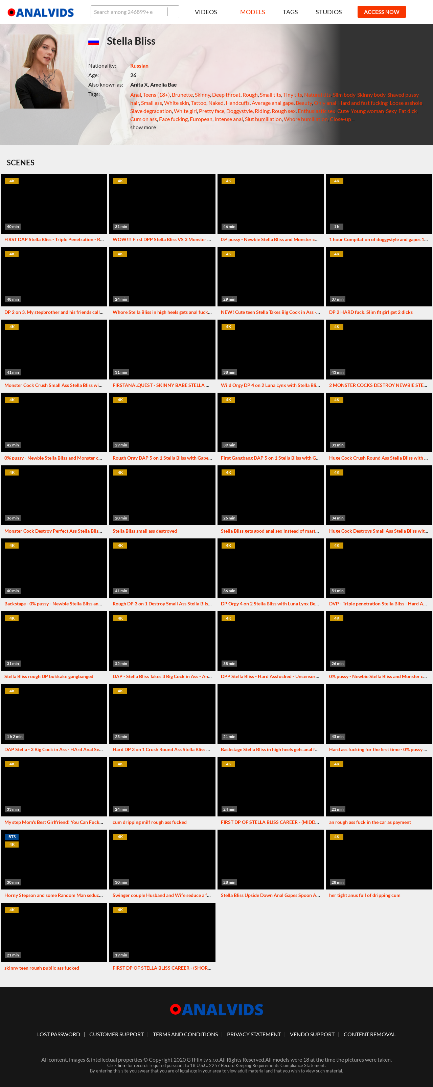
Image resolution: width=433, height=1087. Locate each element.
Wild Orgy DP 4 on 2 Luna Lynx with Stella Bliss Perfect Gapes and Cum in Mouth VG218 (314, 385)
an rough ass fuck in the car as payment (370, 822)
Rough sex (284, 111)
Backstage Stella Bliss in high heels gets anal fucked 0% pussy (284, 749)
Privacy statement (254, 1034)
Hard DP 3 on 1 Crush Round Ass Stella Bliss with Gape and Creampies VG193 (194, 749)
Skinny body (371, 94)
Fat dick (407, 111)
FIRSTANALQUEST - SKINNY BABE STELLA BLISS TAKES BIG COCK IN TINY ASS (198, 385)
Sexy (391, 111)
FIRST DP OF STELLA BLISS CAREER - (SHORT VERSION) (173, 968)
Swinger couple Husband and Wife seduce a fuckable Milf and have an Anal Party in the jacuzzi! (213, 895)
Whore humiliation (306, 119)
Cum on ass (143, 119)
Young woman (367, 111)
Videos (209, 12)
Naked (216, 102)
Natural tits (317, 94)
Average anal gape (273, 102)
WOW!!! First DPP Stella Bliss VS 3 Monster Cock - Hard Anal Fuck (184, 239)
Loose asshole (406, 102)
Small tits (270, 94)
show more (143, 127)
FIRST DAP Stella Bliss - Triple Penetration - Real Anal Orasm (68, 239)
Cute (343, 111)
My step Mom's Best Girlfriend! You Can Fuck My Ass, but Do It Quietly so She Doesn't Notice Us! (105, 822)
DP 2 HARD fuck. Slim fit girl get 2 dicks (371, 312)
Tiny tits (292, 94)
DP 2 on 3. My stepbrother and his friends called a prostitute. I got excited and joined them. (99, 312)
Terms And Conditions (185, 1034)
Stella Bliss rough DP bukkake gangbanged (48, 676)
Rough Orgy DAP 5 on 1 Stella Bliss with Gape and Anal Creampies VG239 (190, 458)
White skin (176, 102)
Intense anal (228, 119)
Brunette (182, 94)
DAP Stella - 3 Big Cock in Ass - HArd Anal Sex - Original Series (70, 749)
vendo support (312, 1034)
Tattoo (198, 102)
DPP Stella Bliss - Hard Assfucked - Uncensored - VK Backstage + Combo (297, 676)
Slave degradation (151, 111)
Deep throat (226, 94)
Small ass (151, 102)
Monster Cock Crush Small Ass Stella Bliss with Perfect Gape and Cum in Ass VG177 (92, 385)
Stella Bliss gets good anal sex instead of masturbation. (278, 531)
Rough (250, 94)
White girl (185, 111)
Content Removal (370, 1034)
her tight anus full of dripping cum (365, 895)
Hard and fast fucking (363, 102)
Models (252, 12)
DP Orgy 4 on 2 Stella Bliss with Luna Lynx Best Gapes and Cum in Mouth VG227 (305, 603)
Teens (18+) (156, 94)
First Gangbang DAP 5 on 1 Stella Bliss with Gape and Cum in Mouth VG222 (300, 458)
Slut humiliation (263, 119)
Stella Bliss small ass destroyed (145, 531)
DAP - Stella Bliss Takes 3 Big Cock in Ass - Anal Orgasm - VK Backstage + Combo (197, 676)
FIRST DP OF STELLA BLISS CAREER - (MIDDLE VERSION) (282, 822)
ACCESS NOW (382, 11)
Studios (329, 12)
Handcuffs (238, 102)
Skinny (202, 94)
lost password (58, 1034)
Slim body (344, 94)
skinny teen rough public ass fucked (41, 968)
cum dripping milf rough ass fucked (150, 822)
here (122, 1065)
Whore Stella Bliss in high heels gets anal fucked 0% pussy (173, 312)
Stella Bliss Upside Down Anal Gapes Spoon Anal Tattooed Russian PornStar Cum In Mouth (316, 895)
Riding (262, 111)
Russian (139, 65)
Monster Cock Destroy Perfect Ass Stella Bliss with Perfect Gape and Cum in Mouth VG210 (99, 531)
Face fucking (173, 119)
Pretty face (211, 111)
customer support (116, 1034)
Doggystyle (239, 111)
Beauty (304, 102)
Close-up (340, 119)
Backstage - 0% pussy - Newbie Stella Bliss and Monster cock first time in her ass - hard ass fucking (107, 603)
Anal (135, 94)
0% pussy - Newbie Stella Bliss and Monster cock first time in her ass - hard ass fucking (311, 239)
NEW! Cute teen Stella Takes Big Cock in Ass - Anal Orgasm (283, 312)
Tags (290, 12)
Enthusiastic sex (316, 111)
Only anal (325, 102)
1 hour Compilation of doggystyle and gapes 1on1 (380, 239)
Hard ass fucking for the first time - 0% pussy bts (379, 749)
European (201, 119)
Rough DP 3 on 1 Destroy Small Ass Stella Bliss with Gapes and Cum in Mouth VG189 (201, 603)
